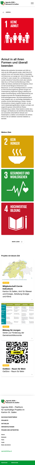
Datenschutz (14, 462)
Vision (3, 434)
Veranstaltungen (7, 427)
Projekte (5, 282)
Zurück (6, 12)
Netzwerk (3, 437)
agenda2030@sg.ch (6, 451)
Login (2, 442)
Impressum (4, 462)
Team (2, 439)
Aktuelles (5, 423)
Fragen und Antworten (10, 430)
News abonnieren (6, 445)
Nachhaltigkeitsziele (9, 417)
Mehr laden (17, 241)
